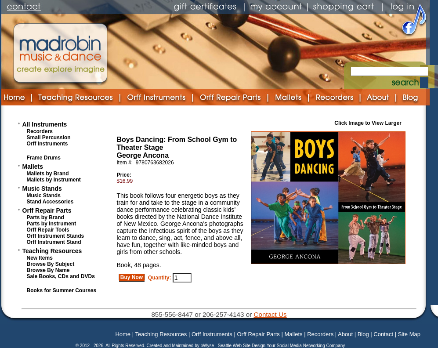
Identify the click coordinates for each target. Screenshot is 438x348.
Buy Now (132, 277)
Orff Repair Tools (48, 230)
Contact (383, 334)
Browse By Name (48, 270)
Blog (363, 334)
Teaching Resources (52, 250)
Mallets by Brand (48, 173)
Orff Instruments (47, 144)
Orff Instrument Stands (55, 236)
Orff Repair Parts (47, 210)
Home (122, 334)
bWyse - (208, 345)
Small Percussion (49, 137)
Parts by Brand (45, 217)
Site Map (409, 334)
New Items (40, 258)
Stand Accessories (50, 202)
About (345, 334)
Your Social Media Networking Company (306, 345)
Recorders (40, 131)
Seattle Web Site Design (242, 345)
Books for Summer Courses (62, 290)
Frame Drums (44, 158)
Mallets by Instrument (54, 180)
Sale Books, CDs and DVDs (61, 276)
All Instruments (44, 124)
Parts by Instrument (51, 224)
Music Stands (42, 188)
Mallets (32, 166)
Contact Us (269, 314)
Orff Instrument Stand (54, 242)
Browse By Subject (51, 264)
